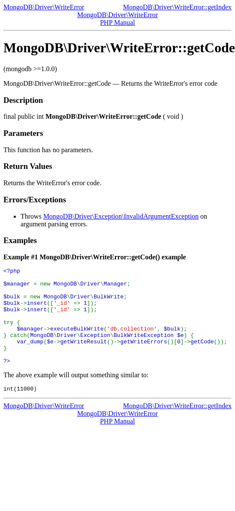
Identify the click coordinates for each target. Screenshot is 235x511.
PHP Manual (117, 22)
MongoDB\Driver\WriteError (43, 7)
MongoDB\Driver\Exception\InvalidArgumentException (121, 216)
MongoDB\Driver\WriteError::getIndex (177, 7)
